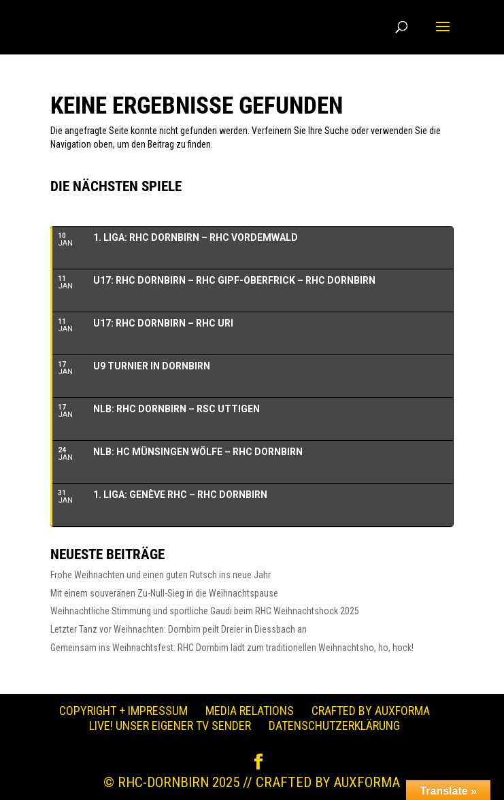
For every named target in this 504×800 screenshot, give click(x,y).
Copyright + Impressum (123, 710)
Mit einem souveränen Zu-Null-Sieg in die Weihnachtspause (164, 593)
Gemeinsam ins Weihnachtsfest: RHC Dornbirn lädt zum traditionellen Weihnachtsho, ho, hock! (232, 647)
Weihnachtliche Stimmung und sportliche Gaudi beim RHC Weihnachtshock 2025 (204, 610)
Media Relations (249, 710)
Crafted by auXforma (371, 710)
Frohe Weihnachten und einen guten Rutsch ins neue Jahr (160, 574)
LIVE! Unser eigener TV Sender (170, 725)
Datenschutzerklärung (334, 725)
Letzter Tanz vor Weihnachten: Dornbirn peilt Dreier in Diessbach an (178, 629)
